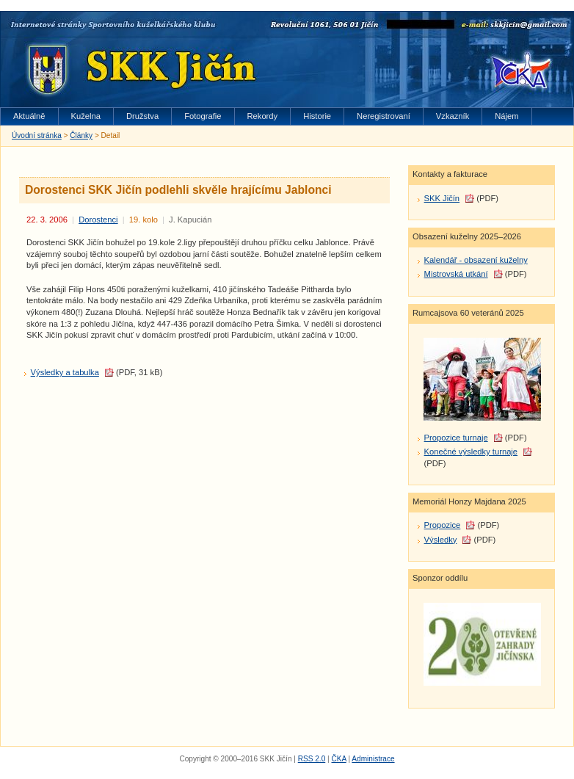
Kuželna (86, 116)
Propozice (442, 525)
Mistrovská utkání (456, 273)
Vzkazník (452, 116)
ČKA (338, 759)
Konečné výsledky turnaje (471, 451)
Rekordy (262, 116)
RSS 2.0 (312, 759)
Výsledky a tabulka (65, 372)
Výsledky (440, 539)
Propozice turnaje (456, 437)
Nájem (506, 116)
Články (81, 135)
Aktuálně (29, 116)
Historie (317, 116)
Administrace (373, 759)
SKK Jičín (442, 198)
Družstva (142, 116)
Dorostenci (98, 219)
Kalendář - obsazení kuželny (476, 260)
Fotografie (202, 116)
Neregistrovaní (383, 116)
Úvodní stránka (37, 135)
